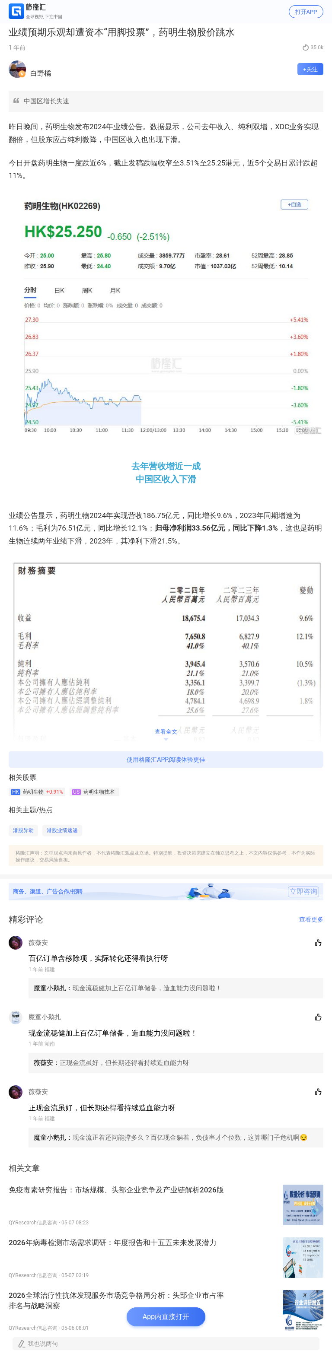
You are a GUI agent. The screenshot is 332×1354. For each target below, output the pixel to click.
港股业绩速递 (62, 830)
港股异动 (23, 830)
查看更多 (311, 919)
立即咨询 (303, 891)
